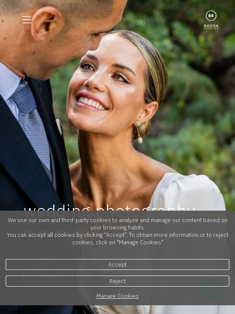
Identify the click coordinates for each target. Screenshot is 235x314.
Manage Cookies (118, 296)
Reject (117, 281)
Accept (117, 264)
